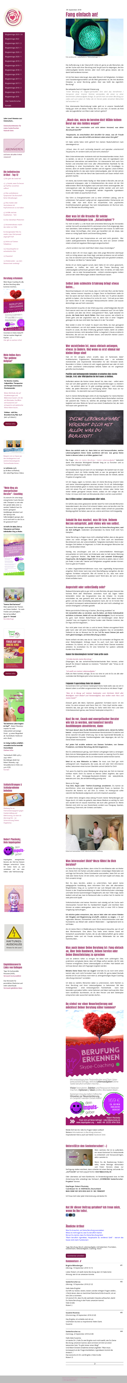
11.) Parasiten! (8, 256)
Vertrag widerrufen (69, 1380)
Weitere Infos (10, 424)
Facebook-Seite (99, 1135)
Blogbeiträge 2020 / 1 (13, 57)
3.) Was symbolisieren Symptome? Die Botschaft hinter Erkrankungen (13, 195)
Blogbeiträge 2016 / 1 (13, 92)
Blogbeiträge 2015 (12, 97)
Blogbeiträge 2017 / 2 (13, 79)
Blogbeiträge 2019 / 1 (13, 65)
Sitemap (93, 1377)
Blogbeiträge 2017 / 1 (13, 83)
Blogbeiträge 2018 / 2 (13, 70)
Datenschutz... (8, 121)
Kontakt (8, 105)
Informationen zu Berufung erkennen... (87, 1132)
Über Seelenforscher (13, 101)
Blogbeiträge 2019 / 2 (13, 61)
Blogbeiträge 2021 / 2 (13, 43)
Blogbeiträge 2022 (12, 39)
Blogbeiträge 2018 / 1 (13, 74)
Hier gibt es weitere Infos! (13, 340)
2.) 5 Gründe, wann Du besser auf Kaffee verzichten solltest (14, 185)
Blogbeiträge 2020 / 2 (13, 52)
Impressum (65, 1377)
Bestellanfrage (9, 619)
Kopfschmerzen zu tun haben (14, 208)
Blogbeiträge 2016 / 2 (13, 88)
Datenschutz (74, 1377)
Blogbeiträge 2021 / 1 (13, 48)
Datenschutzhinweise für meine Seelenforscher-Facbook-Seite (12, 128)
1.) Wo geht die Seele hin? (12, 179)
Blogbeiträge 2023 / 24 (13, 34)
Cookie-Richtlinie (84, 1377)
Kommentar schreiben (75, 1256)
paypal (86, 1172)
